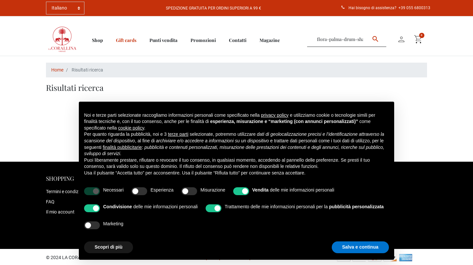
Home (57, 69)
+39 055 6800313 (414, 8)
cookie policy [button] (131, 128)
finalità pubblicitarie (122, 147)
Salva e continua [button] (360, 247)
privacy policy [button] (275, 115)
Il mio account (60, 211)
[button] (418, 39)
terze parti (178, 134)
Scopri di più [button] (109, 247)
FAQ (50, 201)
